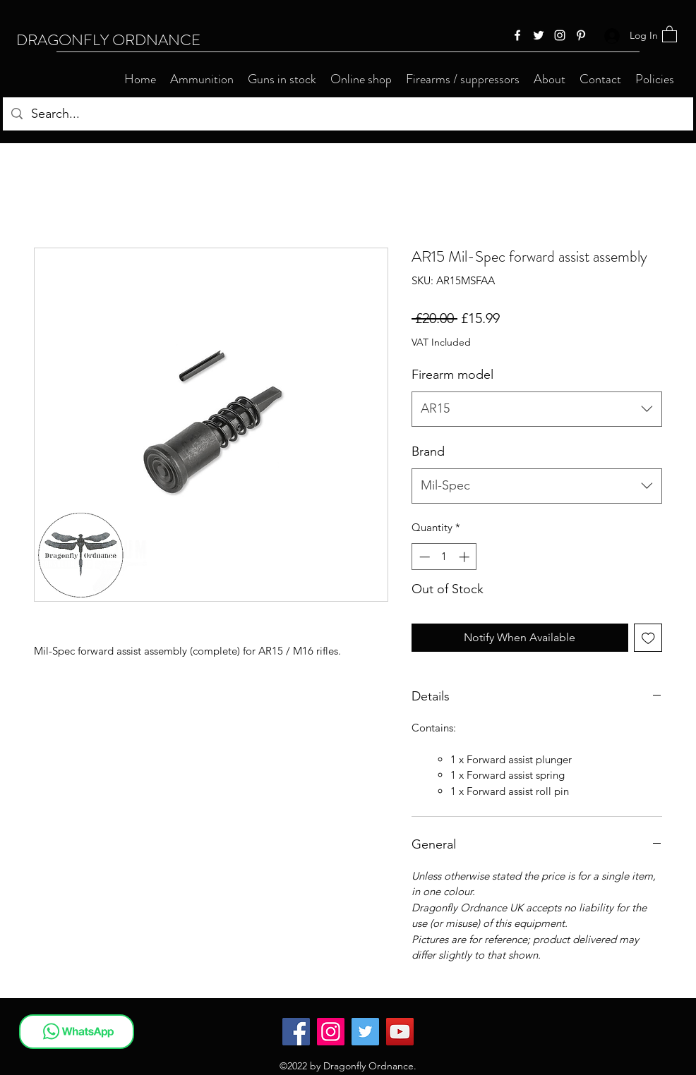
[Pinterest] (581, 35)
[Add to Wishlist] (648, 638)
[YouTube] (400, 1031)
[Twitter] (539, 35)
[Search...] (347, 114)
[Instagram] (560, 35)
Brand (428, 451)
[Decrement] (423, 557)
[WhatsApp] (76, 1031)
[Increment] (465, 557)
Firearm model (452, 374)
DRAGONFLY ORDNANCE (108, 40)
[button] (669, 33)
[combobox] (537, 409)
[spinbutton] (444, 557)
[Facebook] (517, 35)
